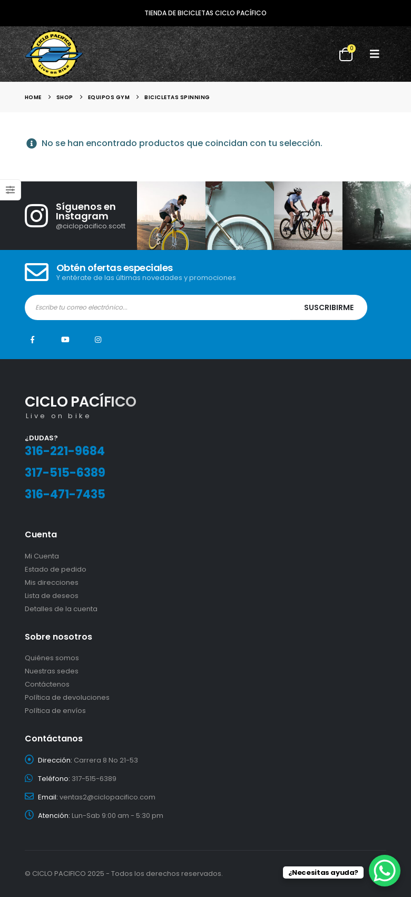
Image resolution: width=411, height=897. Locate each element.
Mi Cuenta (42, 556)
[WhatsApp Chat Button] (384, 870)
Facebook (33, 340)
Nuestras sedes (52, 671)
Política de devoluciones (67, 697)
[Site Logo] (54, 54)
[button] (374, 54)
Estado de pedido (55, 569)
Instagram (98, 340)
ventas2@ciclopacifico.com (107, 797)
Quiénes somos (52, 658)
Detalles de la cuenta (61, 609)
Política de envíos (55, 711)
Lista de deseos (52, 596)
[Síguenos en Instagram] (81, 215)
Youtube (65, 340)
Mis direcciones (52, 582)
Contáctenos (47, 684)
